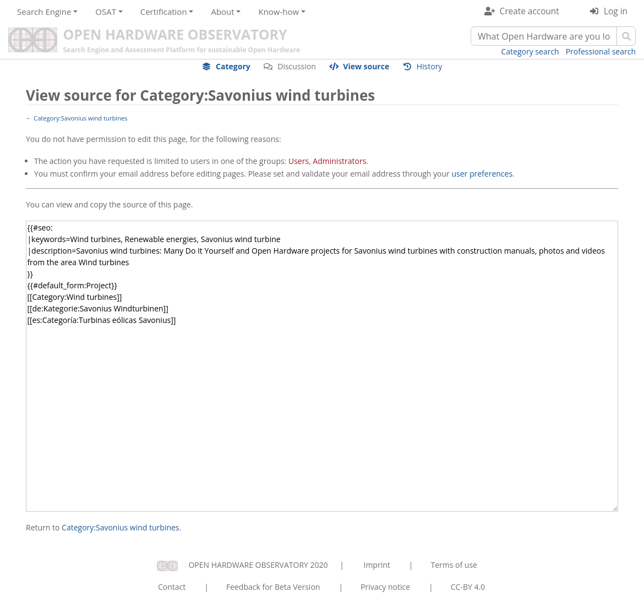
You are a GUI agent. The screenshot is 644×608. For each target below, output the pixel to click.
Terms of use (453, 565)
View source (366, 66)
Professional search (601, 51)
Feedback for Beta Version (273, 587)
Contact (171, 587)
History (430, 66)
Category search (530, 51)
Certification (163, 11)
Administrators (339, 161)
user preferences (481, 173)
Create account (529, 11)
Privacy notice (385, 587)
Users (298, 161)
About (222, 11)
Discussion (296, 66)
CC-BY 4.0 (468, 587)
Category (233, 66)
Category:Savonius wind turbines (81, 118)
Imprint (377, 565)
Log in (615, 11)
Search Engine (44, 11)
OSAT (105, 11)
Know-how (278, 11)
